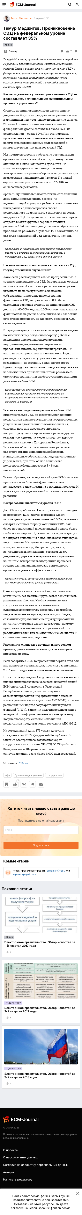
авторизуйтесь (56, 870)
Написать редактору (17, 1179)
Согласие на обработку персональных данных (35, 1164)
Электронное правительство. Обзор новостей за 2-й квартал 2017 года (39, 1009)
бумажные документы (28, 775)
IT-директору (13, 1003)
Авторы (8, 1172)
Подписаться (41, 845)
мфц (7, 775)
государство (54, 775)
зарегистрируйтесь (24, 874)
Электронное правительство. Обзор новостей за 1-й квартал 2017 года (39, 943)
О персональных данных (20, 1157)
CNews (23, 763)
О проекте (10, 1150)
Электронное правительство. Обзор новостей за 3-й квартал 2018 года (39, 1075)
